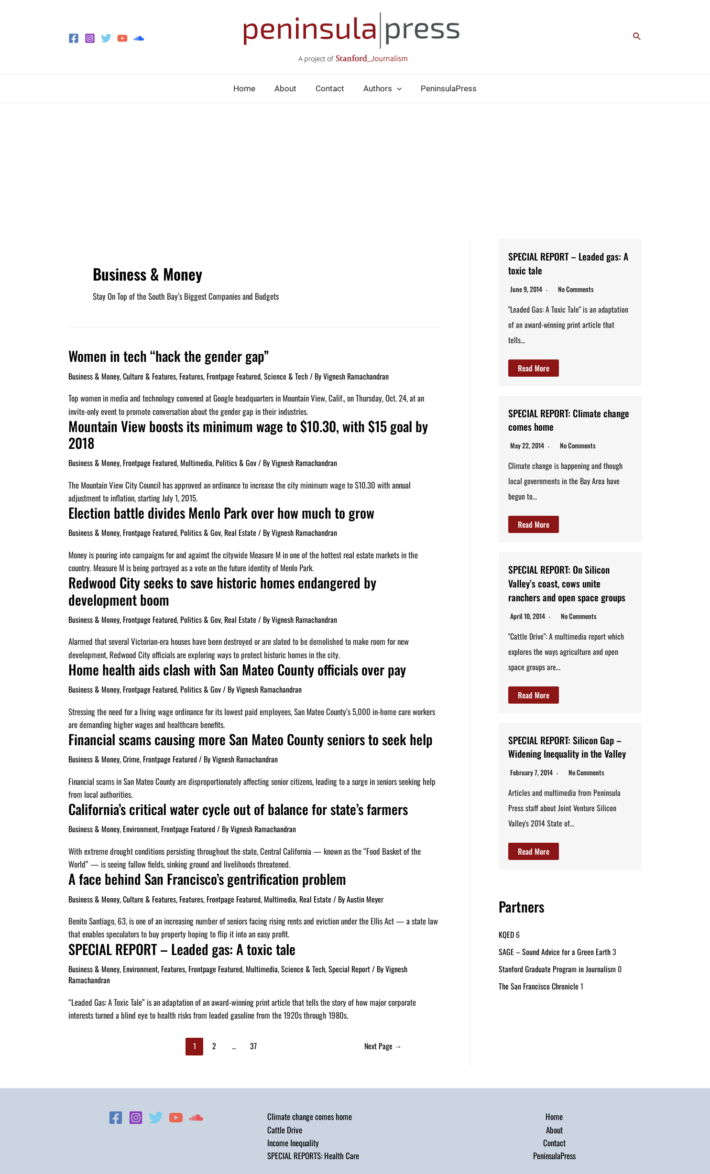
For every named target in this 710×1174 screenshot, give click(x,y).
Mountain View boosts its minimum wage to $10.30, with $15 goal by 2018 (243, 423)
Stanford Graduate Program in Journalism (557, 996)
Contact (554, 1095)
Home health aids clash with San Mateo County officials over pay (220, 628)
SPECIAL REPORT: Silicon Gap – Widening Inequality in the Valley (565, 766)
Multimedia (196, 442)
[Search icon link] (637, 37)
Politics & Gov (236, 442)
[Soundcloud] (138, 38)
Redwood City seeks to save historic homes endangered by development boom (253, 560)
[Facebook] (73, 38)
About (554, 1081)
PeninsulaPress (554, 1108)
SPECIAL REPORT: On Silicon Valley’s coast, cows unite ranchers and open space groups (568, 589)
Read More (533, 368)
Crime (131, 716)
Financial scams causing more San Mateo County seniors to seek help (231, 696)
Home (554, 1069)
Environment (140, 784)
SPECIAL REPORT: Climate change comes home (565, 419)
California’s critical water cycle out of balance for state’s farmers (221, 765)
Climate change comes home (309, 1069)
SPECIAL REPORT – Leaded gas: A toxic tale (171, 901)
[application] (394, 88)
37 (253, 998)
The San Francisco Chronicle (539, 1014)
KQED (506, 962)
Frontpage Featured (234, 374)
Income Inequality (293, 1095)
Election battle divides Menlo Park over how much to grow (205, 491)
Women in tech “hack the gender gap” (157, 355)
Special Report (349, 921)
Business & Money (94, 374)
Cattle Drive (284, 1081)
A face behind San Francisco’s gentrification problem (192, 833)
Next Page (383, 998)
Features (191, 374)
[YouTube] (122, 38)
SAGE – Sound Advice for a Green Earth (555, 979)
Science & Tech (286, 374)
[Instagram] (90, 38)
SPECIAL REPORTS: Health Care (313, 1108)
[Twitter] (106, 38)
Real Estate (240, 511)
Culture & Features (149, 374)
